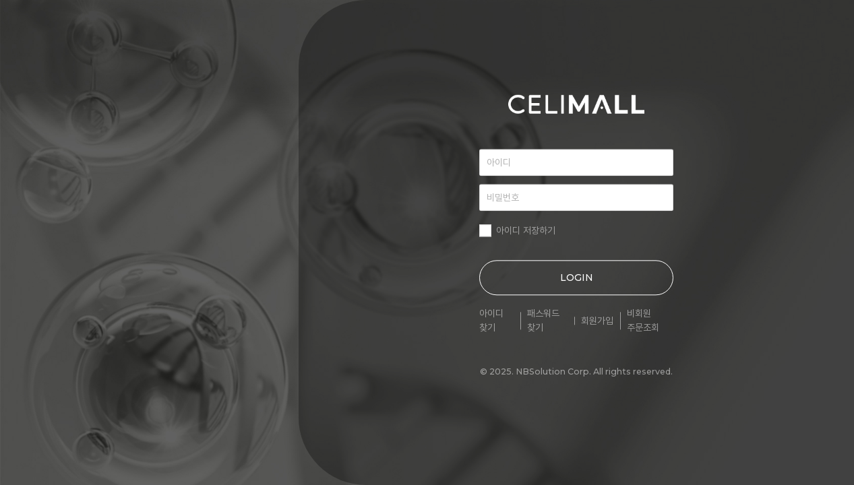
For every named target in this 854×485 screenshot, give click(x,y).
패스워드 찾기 (543, 320)
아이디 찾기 (491, 320)
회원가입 (597, 320)
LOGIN (576, 277)
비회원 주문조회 (643, 320)
